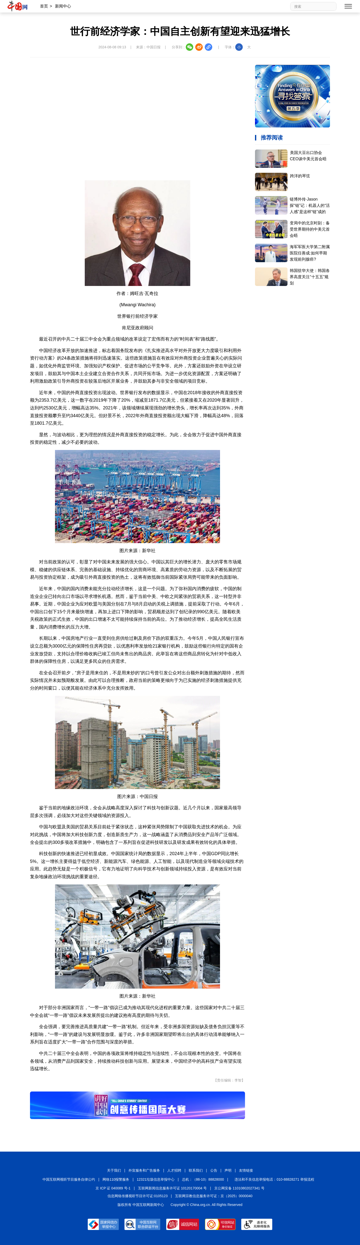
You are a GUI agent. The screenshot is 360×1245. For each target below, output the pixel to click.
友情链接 (246, 1170)
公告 (213, 1170)
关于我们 (114, 1170)
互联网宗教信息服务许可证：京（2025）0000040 (213, 1196)
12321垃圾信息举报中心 (155, 1179)
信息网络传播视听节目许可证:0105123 (138, 1196)
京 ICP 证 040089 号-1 (113, 1188)
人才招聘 (174, 1170)
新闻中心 (63, 6)
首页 (44, 6)
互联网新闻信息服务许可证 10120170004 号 (172, 1188)
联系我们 (196, 1170)
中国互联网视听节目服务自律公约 (68, 1179)
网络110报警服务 (115, 1179)
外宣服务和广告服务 (144, 1170)
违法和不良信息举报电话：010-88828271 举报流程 (274, 1179)
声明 (228, 1170)
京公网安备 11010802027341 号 (239, 1188)
